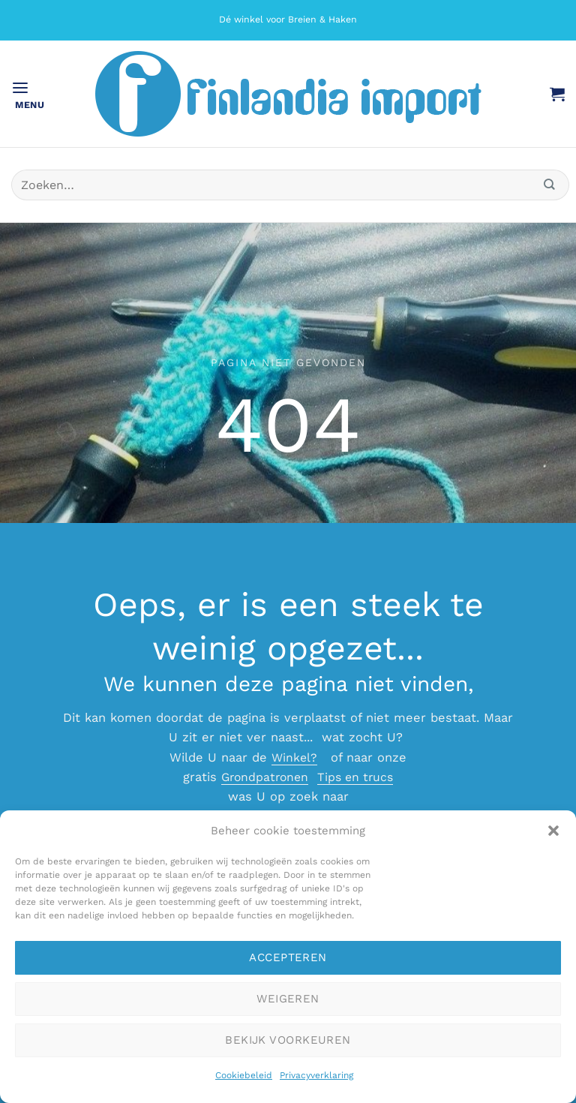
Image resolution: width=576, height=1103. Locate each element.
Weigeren (288, 998)
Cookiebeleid (243, 1075)
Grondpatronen (262, 777)
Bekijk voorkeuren (288, 1040)
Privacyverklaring (316, 1075)
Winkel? (294, 757)
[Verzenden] (550, 185)
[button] (553, 830)
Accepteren (288, 957)
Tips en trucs (357, 777)
